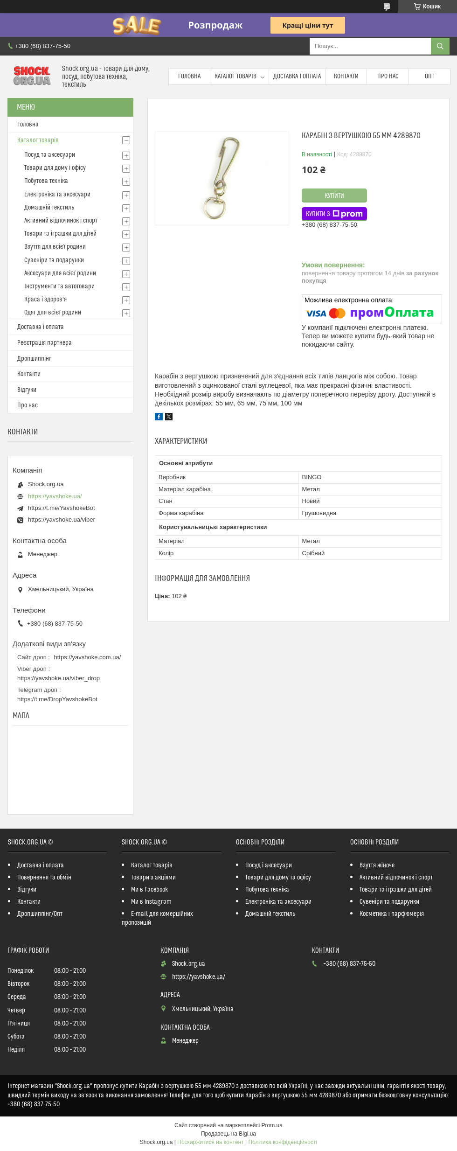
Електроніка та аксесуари (57, 194)
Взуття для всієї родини (55, 247)
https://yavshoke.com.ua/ (87, 657)
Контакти (346, 76)
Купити (334, 196)
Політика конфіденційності (283, 1142)
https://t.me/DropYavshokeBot (57, 699)
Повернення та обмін (44, 877)
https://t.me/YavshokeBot (61, 507)
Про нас (388, 76)
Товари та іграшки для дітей (60, 233)
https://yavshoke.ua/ (55, 496)
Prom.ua (272, 1125)
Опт (429, 76)
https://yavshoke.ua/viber (61, 519)
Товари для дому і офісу (55, 168)
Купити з (334, 214)
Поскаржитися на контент (210, 1142)
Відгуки (26, 390)
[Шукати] (440, 46)
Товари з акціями (153, 877)
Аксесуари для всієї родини (60, 273)
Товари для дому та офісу (278, 877)
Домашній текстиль (49, 207)
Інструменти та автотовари (59, 286)
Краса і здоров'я (45, 299)
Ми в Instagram (151, 902)
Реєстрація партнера (44, 343)
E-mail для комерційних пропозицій (157, 918)
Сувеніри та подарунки (54, 260)
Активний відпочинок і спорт (60, 220)
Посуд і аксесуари (268, 865)
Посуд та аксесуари (49, 155)
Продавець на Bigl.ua (228, 1133)
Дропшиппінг (34, 359)
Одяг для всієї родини (52, 312)
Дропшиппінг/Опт (39, 914)
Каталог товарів (235, 76)
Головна (189, 76)
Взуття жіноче (377, 865)
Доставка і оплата (297, 76)
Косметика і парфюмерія (392, 914)
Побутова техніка (46, 181)
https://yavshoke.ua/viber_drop (58, 678)
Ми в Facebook (149, 889)
